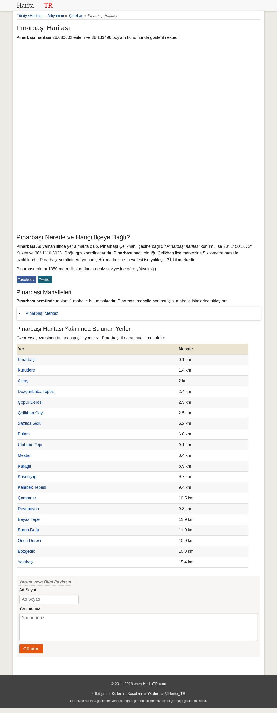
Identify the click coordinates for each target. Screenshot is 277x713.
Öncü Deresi (29, 540)
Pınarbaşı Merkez (42, 313)
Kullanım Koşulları (127, 698)
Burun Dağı (28, 530)
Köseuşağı (28, 476)
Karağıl (24, 466)
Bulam (24, 434)
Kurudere (26, 370)
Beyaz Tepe (29, 519)
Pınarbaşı (27, 359)
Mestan (25, 455)
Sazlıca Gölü (30, 423)
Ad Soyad (28, 590)
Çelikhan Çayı (31, 413)
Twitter (45, 279)
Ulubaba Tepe (31, 444)
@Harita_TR (174, 698)
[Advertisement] (139, 196)
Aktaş (23, 380)
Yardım (153, 698)
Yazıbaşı (26, 562)
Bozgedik (26, 551)
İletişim (101, 698)
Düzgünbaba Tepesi (36, 391)
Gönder (31, 653)
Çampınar (27, 498)
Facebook (26, 279)
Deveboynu (28, 508)
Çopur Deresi (30, 402)
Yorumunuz (29, 608)
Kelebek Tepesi (32, 487)
